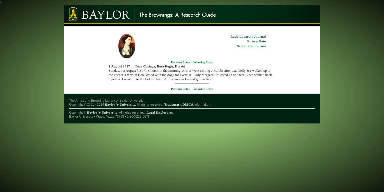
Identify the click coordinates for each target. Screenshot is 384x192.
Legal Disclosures (159, 112)
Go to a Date (256, 41)
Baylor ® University (102, 112)
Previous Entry (181, 62)
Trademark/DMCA (179, 104)
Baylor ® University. (120, 104)
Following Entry (203, 62)
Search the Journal (251, 46)
